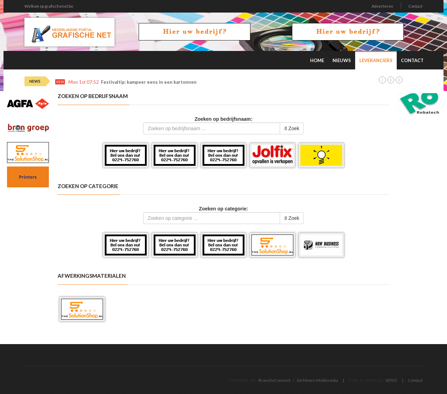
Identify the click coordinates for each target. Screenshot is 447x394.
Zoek (291, 128)
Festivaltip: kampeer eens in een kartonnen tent (154, 82)
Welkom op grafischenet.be (48, 6)
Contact (415, 6)
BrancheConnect (274, 380)
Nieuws (341, 60)
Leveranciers (376, 60)
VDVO (391, 380)
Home (317, 60)
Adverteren (382, 6)
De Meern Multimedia (317, 380)
